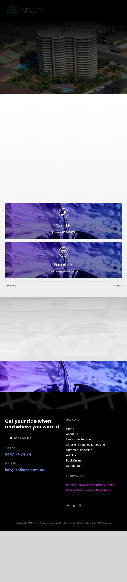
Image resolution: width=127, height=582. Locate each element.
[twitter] (74, 506)
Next (117, 285)
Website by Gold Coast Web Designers (94, 523)
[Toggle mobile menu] (120, 9)
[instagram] (80, 506)
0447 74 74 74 (18, 454)
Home (70, 429)
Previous (11, 285)
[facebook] (68, 506)
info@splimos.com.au (24, 470)
